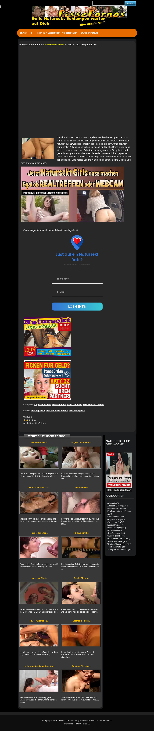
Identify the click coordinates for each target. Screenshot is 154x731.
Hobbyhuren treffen (54, 44)
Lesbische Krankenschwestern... (40, 666)
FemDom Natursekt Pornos (119, 511)
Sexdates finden (69, 33)
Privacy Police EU (82, 724)
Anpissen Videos (42, 404)
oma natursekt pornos (57, 410)
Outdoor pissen (113, 536)
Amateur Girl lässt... (81, 666)
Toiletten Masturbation (116, 544)
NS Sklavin (112, 530)
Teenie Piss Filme (114, 541)
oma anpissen (38, 410)
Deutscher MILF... (39, 442)
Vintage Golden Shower (117, 549)
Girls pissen (112, 522)
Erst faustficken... (39, 621)
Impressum (68, 724)
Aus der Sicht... (39, 578)
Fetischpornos (59, 404)
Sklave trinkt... (82, 533)
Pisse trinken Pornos (93, 404)
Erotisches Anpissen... (40, 487)
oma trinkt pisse (77, 410)
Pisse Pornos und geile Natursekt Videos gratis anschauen (87, 720)
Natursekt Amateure (89, 33)
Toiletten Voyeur (114, 547)
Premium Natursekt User (48, 33)
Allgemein (111, 503)
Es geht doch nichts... (81, 442)
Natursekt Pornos (27, 33)
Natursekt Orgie (114, 528)
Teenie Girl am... (81, 578)
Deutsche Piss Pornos (116, 508)
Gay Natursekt (113, 519)
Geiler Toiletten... (40, 533)
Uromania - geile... (81, 621)
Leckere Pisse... (81, 487)
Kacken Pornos (113, 525)
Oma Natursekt (74, 404)
